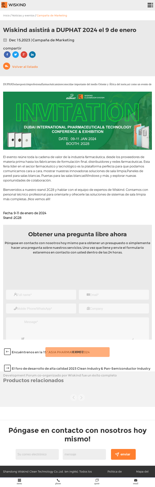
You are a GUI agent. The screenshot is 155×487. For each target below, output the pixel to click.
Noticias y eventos (23, 15)
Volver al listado (20, 66)
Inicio (6, 15)
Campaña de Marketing (52, 15)
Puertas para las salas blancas (63, 175)
